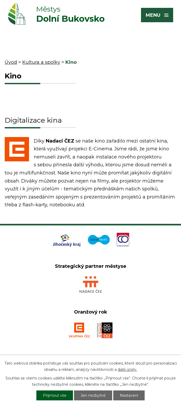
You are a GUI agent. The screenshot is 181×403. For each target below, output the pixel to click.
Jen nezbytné (93, 395)
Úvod (11, 62)
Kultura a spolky (41, 62)
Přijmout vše (54, 395)
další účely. (127, 369)
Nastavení (129, 395)
